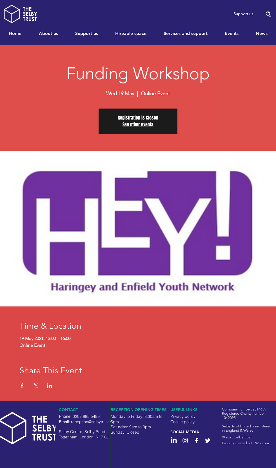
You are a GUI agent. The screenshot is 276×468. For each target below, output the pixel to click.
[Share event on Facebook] (22, 385)
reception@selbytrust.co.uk (95, 421)
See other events (138, 124)
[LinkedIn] (173, 440)
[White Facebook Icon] (196, 440)
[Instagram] (185, 440)
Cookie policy (182, 421)
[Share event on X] (36, 385)
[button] (268, 14)
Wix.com (262, 443)
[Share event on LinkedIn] (49, 385)
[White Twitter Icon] (207, 440)
